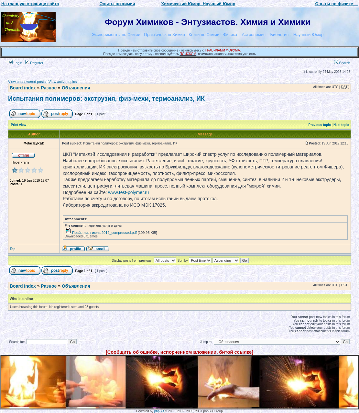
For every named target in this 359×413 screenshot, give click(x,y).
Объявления (76, 87)
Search (342, 63)
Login (15, 63)
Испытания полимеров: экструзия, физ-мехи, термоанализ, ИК (106, 98)
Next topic (341, 125)
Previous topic (320, 125)
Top (13, 249)
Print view (18, 125)
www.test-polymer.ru (128, 192)
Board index (23, 87)
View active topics (63, 82)
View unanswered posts (27, 82)
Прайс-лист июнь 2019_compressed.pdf (104, 233)
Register (34, 63)
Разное (49, 87)
